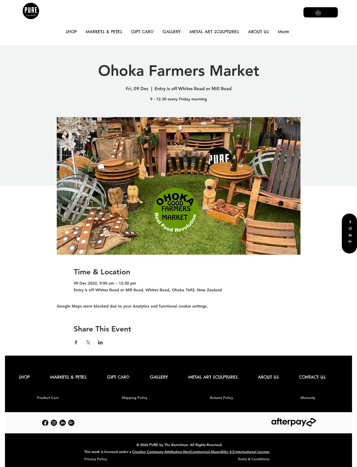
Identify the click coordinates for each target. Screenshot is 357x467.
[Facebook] (350, 222)
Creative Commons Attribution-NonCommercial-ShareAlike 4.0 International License (200, 452)
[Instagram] (350, 229)
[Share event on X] (88, 342)
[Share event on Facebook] (76, 342)
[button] (321, 12)
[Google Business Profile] (350, 241)
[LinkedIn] (350, 235)
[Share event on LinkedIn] (100, 342)
